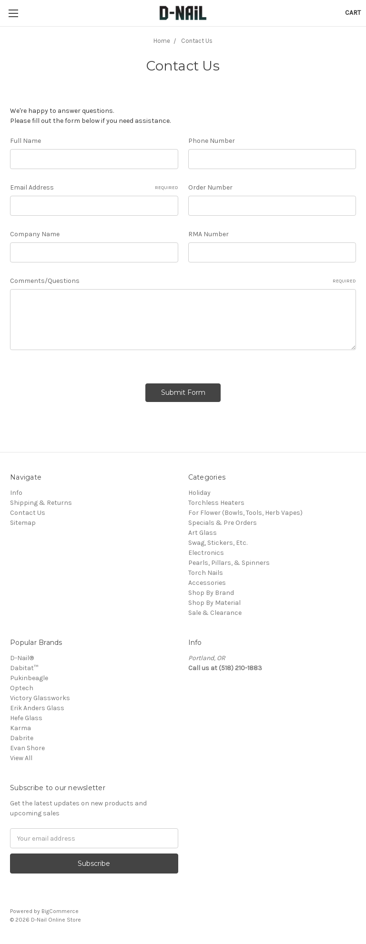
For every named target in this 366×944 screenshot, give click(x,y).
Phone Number (211, 141)
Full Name (25, 141)
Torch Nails (205, 573)
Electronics (206, 553)
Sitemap (23, 523)
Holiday (199, 493)
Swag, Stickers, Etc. (217, 543)
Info (16, 493)
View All (21, 758)
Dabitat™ (24, 668)
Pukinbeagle (29, 678)
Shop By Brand (211, 593)
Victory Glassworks (40, 698)
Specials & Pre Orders (222, 523)
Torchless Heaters (216, 503)
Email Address (94, 187)
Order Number (210, 187)
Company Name (35, 234)
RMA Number (208, 234)
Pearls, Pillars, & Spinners (229, 563)
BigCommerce (60, 911)
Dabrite (21, 738)
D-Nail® (22, 658)
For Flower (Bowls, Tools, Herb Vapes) (245, 513)
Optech (21, 688)
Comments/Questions (183, 281)
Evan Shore (27, 748)
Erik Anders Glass (37, 708)
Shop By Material (214, 603)
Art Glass (202, 533)
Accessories (207, 583)
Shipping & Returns (41, 503)
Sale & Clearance (215, 613)
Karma (20, 728)
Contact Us (27, 513)
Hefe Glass (26, 718)
